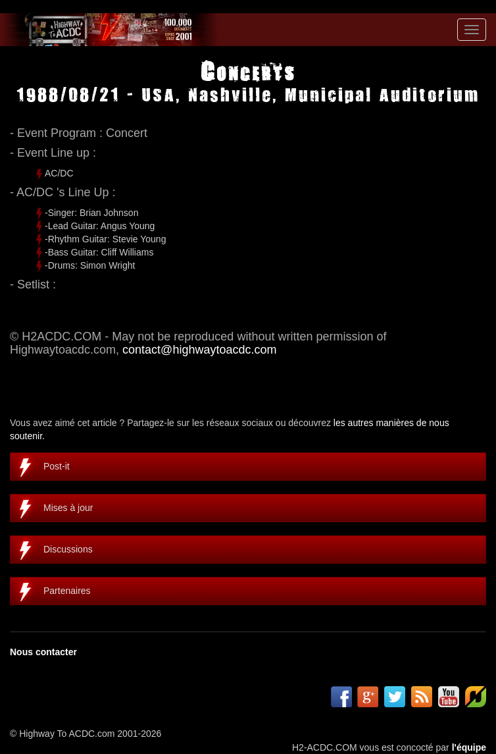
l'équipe (469, 747)
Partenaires (67, 590)
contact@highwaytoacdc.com (199, 349)
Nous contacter (43, 652)
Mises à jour (68, 507)
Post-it (56, 466)
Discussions (68, 549)
